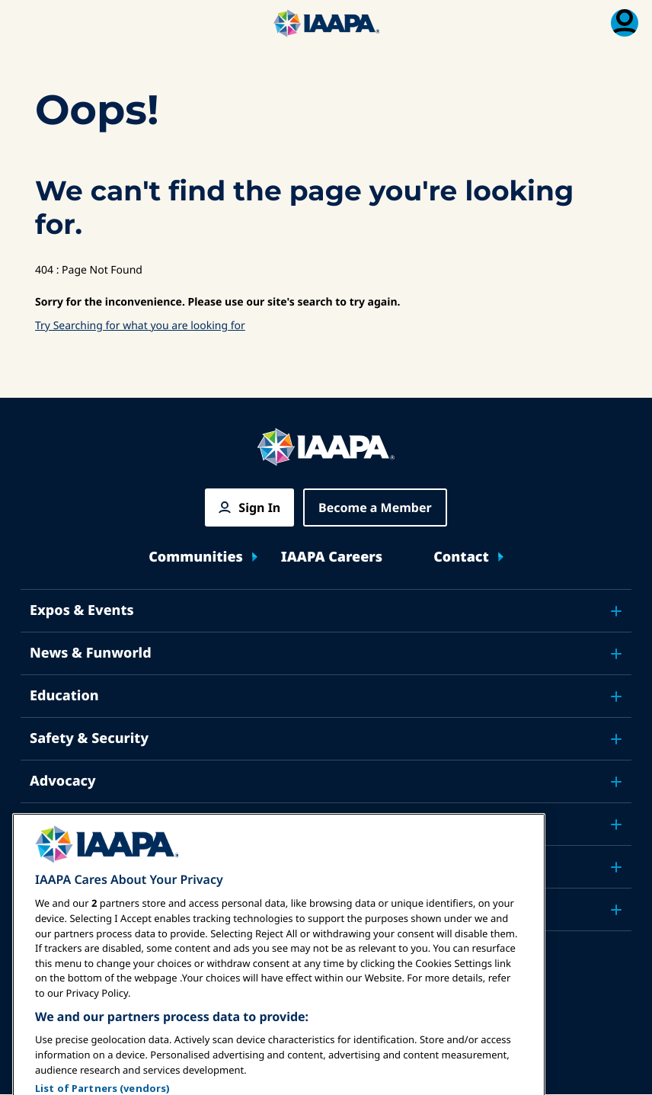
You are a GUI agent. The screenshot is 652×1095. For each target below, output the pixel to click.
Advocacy (63, 781)
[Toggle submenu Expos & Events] (616, 611)
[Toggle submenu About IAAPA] (616, 867)
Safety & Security (89, 738)
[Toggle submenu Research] (616, 824)
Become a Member (375, 507)
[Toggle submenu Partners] (616, 910)
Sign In (259, 507)
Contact (461, 557)
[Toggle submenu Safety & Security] (616, 739)
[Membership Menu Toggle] (624, 23)
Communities (196, 557)
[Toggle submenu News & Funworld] (616, 654)
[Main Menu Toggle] (27, 23)
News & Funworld (91, 653)
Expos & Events (82, 610)
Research (61, 824)
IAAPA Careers (331, 557)
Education (64, 696)
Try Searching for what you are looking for (140, 326)
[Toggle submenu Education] (616, 696)
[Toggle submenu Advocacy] (616, 782)
